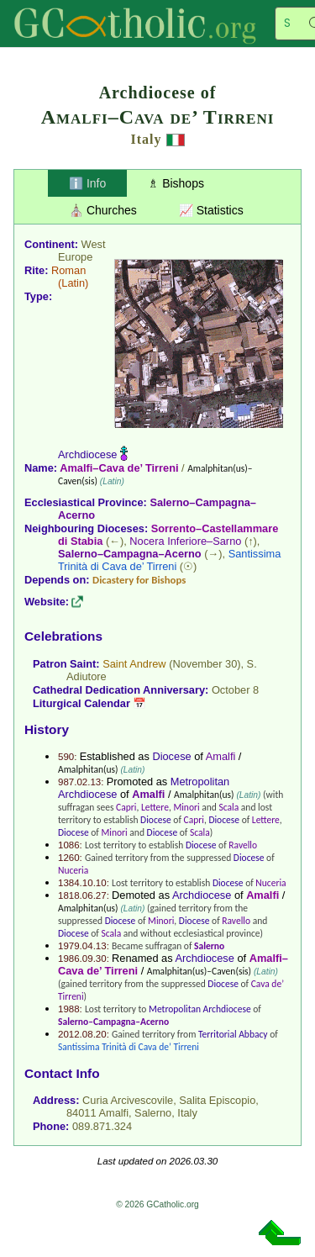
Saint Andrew (133, 664)
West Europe (81, 250)
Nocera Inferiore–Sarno (185, 541)
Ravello (242, 845)
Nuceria (73, 870)
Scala (228, 807)
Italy (146, 139)
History (46, 729)
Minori (186, 807)
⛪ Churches (103, 210)
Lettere (155, 807)
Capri (126, 807)
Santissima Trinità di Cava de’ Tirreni (169, 560)
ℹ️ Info (87, 183)
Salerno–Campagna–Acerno (130, 553)
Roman (68, 270)
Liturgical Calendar (81, 703)
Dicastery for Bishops (139, 579)
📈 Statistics (211, 210)
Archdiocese (87, 454)
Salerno (209, 946)
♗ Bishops (176, 183)
